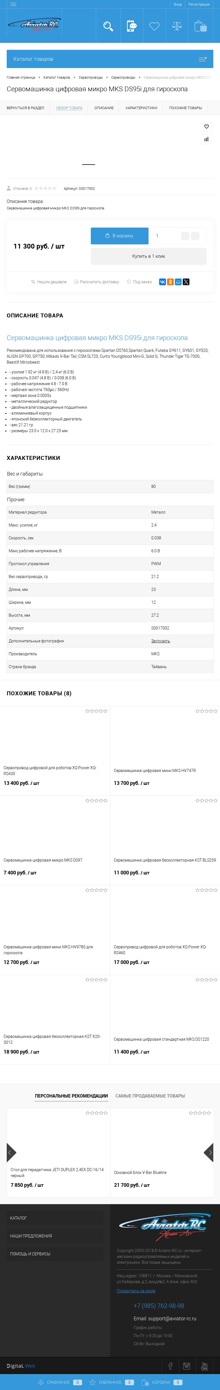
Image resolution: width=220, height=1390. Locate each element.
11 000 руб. (165, 876)
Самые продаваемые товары (150, 1096)
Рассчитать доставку (96, 282)
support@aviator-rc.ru (172, 1318)
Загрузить (160, 641)
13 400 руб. (55, 786)
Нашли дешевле (48, 281)
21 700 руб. (132, 1185)
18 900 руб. (55, 1055)
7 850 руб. (27, 1185)
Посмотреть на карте (136, 1291)
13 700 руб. (165, 786)
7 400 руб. (55, 876)
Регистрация (199, 4)
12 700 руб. (55, 965)
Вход (178, 4)
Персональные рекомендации (71, 1096)
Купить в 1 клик (148, 256)
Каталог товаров (110, 59)
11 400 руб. (165, 1055)
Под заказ (139, 281)
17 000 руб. (165, 965)
